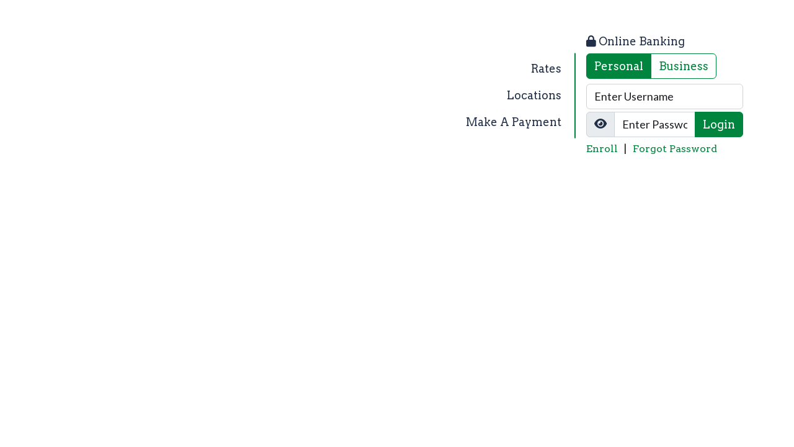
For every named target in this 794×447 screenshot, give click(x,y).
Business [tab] (683, 66)
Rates (546, 68)
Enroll (602, 149)
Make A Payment (513, 122)
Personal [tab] (618, 66)
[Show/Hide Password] (600, 124)
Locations (534, 95)
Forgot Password (675, 149)
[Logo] (144, 95)
